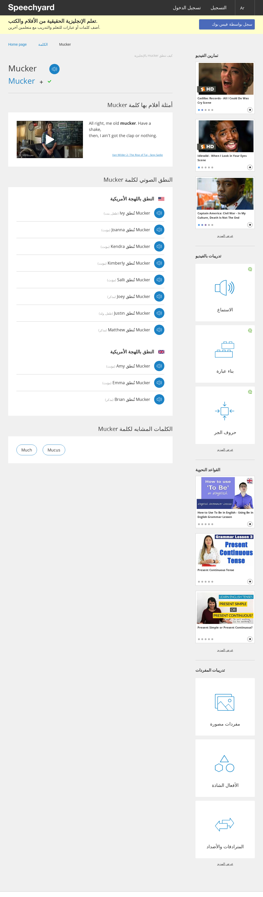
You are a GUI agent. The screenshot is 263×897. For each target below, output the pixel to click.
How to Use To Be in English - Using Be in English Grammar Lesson (225, 514)
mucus (54, 450)
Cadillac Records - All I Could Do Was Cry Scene (223, 100)
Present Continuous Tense (216, 570)
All (91, 123)
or (137, 135)
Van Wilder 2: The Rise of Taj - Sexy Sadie (137, 155)
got (114, 135)
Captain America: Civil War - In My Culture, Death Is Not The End (222, 215)
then (93, 135)
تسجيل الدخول (187, 8)
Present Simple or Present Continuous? (225, 627)
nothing (148, 135)
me (109, 123)
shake (94, 129)
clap (130, 135)
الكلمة (43, 44)
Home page (17, 44)
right (99, 123)
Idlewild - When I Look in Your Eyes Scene (222, 158)
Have (143, 123)
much (26, 450)
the (122, 135)
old (116, 123)
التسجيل (219, 8)
